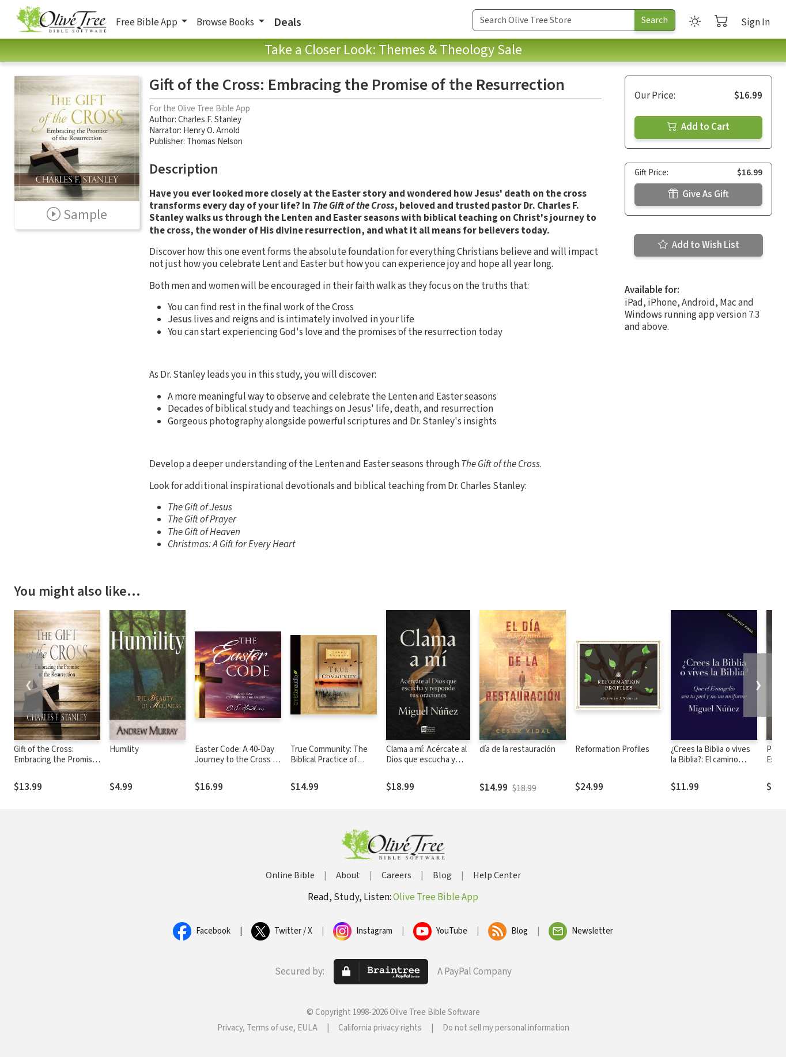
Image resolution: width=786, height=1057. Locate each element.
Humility (124, 749)
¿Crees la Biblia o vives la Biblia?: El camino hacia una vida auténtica (714, 760)
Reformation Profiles (612, 749)
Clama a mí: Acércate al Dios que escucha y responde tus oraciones (426, 765)
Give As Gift (698, 194)
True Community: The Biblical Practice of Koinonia (329, 760)
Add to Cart (698, 127)
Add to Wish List (698, 245)
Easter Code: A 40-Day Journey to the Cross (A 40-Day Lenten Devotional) (237, 765)
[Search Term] (554, 20)
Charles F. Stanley (209, 120)
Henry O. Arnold (211, 131)
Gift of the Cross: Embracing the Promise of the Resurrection (55, 760)
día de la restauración (517, 749)
